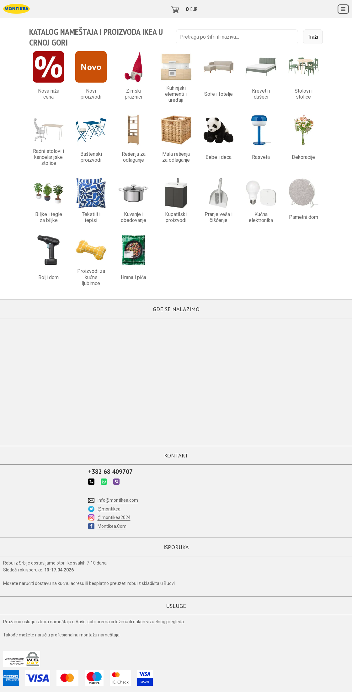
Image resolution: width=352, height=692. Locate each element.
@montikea (109, 508)
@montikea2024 (114, 517)
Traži (313, 37)
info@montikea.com (118, 500)
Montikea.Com (112, 526)
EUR (193, 9)
